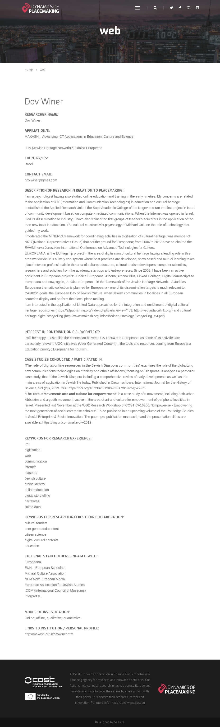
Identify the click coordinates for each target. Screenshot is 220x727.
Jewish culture (35, 478)
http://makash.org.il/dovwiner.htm (49, 634)
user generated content (42, 529)
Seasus (119, 722)
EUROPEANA (36, 253)
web (28, 456)
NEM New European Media (45, 579)
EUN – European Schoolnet (45, 568)
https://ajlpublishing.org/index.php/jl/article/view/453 (94, 310)
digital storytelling (37, 495)
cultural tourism (36, 523)
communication (36, 461)
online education (37, 490)
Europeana (33, 562)
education (32, 546)
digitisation (32, 450)
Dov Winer (44, 101)
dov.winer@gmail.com (41, 180)
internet (30, 467)
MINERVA (56, 236)
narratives (32, 501)
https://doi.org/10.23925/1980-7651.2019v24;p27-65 (107, 388)
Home (29, 70)
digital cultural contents (41, 540)
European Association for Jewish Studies (55, 585)
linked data (33, 507)
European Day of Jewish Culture (78, 293)
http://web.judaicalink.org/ (152, 310)
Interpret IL (33, 596)
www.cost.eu (136, 703)
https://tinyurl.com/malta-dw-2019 (66, 422)
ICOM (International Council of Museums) (55, 590)
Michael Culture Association (45, 573)
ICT (27, 444)
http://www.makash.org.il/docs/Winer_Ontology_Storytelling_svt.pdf (114, 316)
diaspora (31, 473)
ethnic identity (35, 484)
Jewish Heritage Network (149, 282)
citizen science (35, 534)
